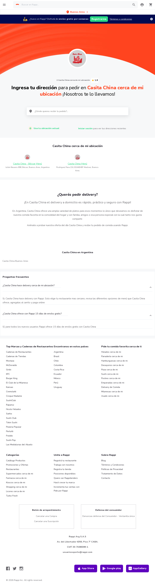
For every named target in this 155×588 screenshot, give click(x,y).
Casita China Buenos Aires (15, 261)
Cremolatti (11, 391)
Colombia (58, 365)
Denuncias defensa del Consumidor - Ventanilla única (108, 516)
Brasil (56, 356)
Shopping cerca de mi (16, 486)
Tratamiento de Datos (111, 473)
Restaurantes (12, 469)
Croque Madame (14, 396)
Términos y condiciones (120, 19)
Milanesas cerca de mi (112, 391)
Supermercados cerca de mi (19, 473)
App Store (85, 568)
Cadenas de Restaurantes (18, 352)
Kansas (9, 387)
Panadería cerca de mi (112, 356)
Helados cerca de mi (111, 352)
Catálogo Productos (15, 460)
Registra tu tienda (62, 469)
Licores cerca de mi (15, 491)
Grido (8, 369)
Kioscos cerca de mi (15, 482)
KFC (8, 374)
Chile (56, 360)
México (57, 378)
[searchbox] (75, 4)
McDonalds (11, 365)
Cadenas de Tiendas (16, 356)
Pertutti (9, 431)
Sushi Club (11, 418)
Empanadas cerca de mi (112, 382)
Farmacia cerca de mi (16, 478)
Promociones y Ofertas (17, 464)
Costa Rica (59, 369)
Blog (103, 460)
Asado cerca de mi (110, 396)
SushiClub (11, 400)
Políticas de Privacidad (112, 469)
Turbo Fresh (12, 495)
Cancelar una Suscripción (46, 521)
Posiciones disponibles (65, 473)
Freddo (9, 435)
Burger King (11, 378)
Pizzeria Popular (13, 426)
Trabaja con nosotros (64, 464)
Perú (56, 382)
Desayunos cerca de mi (112, 365)
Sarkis (9, 413)
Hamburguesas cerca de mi (114, 360)
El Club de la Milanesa (17, 382)
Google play (111, 568)
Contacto (105, 478)
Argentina (58, 352)
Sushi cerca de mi (109, 374)
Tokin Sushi (11, 422)
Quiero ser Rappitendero (66, 478)
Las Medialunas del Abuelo (19, 444)
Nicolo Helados (13, 409)
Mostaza (10, 360)
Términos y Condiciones (112, 464)
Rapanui (10, 404)
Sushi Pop (11, 440)
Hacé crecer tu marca (64, 482)
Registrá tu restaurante (65, 460)
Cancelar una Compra (46, 516)
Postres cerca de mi (110, 378)
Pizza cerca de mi (109, 369)
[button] (77, 11)
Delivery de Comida (110, 387)
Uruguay (58, 387)
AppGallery (137, 568)
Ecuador (58, 374)
